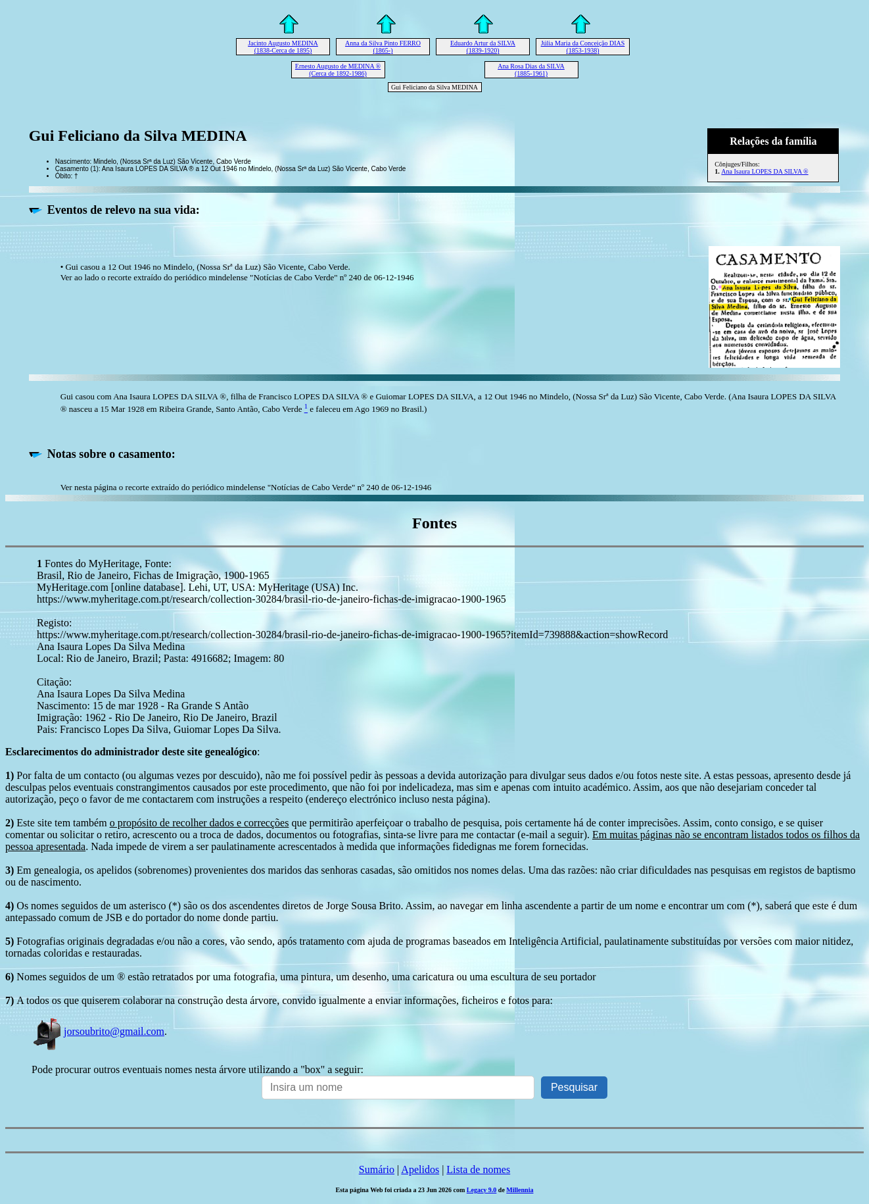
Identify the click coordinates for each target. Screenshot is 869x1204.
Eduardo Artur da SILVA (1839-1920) (482, 46)
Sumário (376, 1169)
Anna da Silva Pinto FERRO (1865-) (383, 46)
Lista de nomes (478, 1169)
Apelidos (420, 1169)
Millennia (519, 1189)
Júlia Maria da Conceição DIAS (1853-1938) (583, 46)
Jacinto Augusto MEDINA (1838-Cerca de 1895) (283, 46)
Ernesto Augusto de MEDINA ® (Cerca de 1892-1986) (338, 70)
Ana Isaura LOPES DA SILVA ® (764, 171)
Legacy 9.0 (482, 1189)
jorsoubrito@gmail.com (98, 1031)
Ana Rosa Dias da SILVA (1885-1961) (531, 70)
